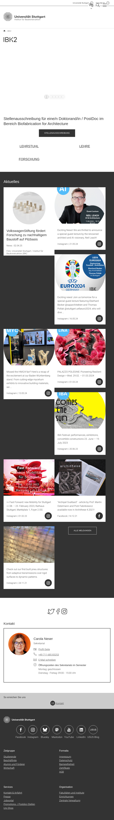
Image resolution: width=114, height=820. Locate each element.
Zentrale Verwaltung (69, 798)
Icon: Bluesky (45, 727)
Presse (7, 794)
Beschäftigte (10, 758)
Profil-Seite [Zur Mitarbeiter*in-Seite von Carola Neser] (44, 647)
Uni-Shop (8, 806)
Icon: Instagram (32, 727)
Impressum (65, 754)
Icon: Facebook (20, 727)
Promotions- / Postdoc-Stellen (19, 802)
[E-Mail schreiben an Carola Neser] (45, 658)
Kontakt (57, 701)
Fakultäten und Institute (71, 791)
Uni (81, 3)
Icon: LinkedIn (81, 727)
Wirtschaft (9, 766)
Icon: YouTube (69, 727)
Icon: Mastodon (57, 727)
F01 (100, 3)
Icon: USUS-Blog (93, 727)
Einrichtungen (66, 794)
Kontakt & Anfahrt (13, 791)
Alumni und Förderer (14, 762)
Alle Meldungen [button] (82, 529)
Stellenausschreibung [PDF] (57, 131)
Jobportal (9, 798)
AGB (61, 770)
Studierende (10, 754)
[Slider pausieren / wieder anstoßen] (46, 95)
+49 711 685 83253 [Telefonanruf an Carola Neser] (48, 652)
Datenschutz (65, 758)
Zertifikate (64, 766)
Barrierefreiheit (66, 762)
